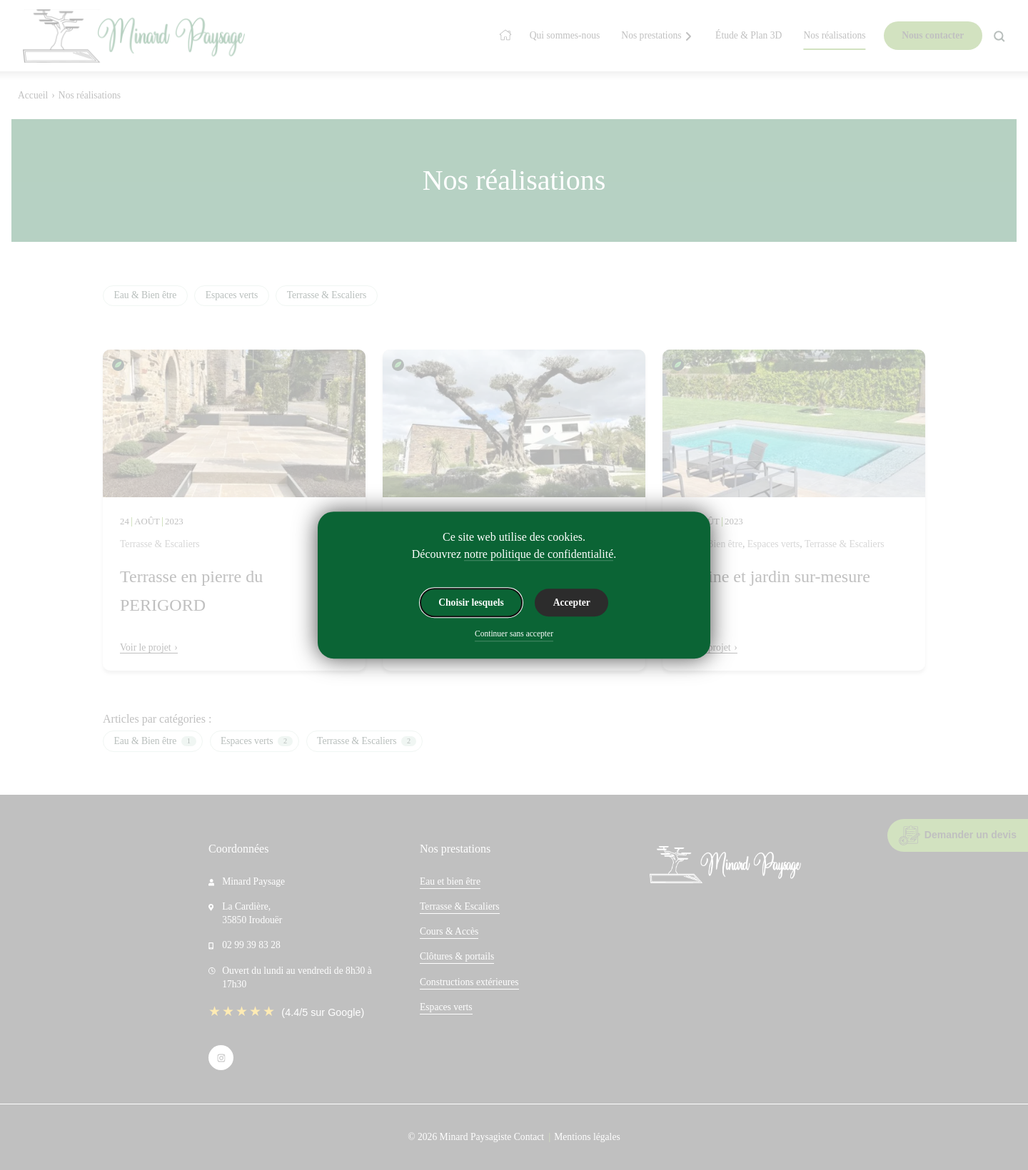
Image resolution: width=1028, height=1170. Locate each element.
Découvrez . (514, 554)
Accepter (571, 602)
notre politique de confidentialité (538, 554)
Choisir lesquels (471, 602)
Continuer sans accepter (514, 634)
